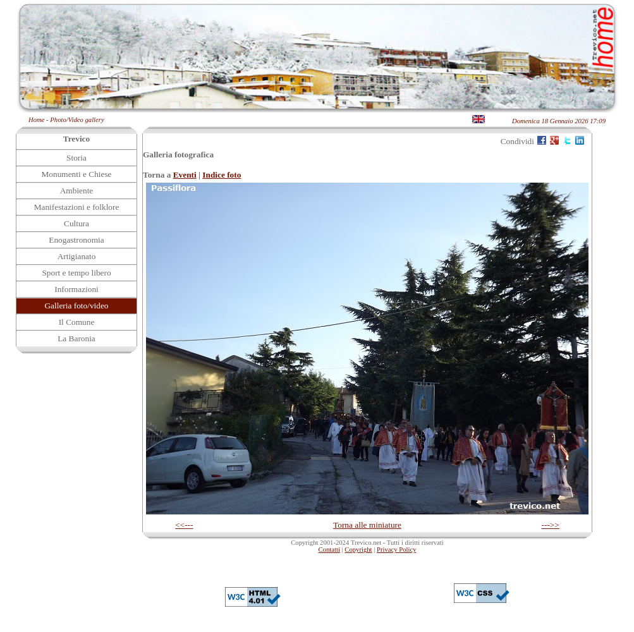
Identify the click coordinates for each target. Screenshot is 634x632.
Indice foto (221, 174)
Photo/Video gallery (77, 119)
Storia (76, 157)
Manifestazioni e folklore (76, 207)
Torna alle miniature (367, 525)
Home (36, 119)
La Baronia (76, 338)
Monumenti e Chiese (76, 174)
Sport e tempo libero (76, 272)
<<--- (184, 525)
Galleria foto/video (76, 305)
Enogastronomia (76, 240)
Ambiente (77, 190)
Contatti (329, 549)
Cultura (76, 223)
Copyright (358, 549)
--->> (550, 525)
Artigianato (77, 256)
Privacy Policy (396, 549)
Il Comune (77, 322)
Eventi (185, 174)
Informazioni (76, 289)
